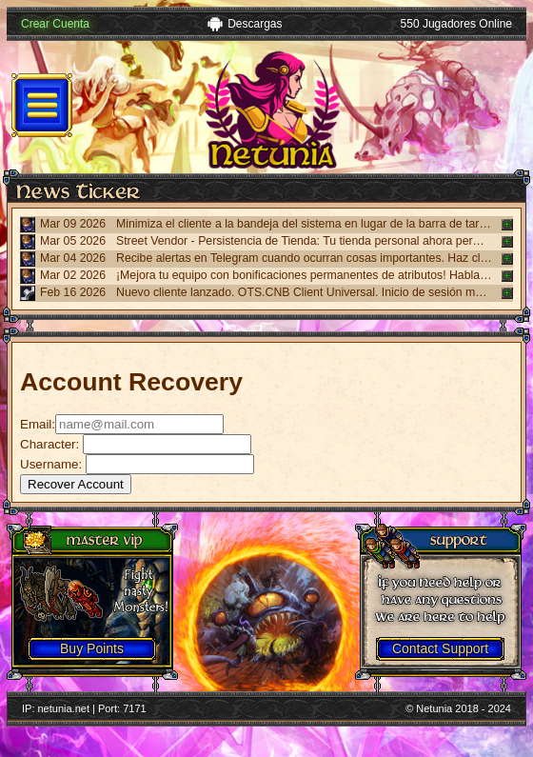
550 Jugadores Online (456, 23)
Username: (51, 464)
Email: (37, 424)
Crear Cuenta (55, 23)
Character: (51, 444)
